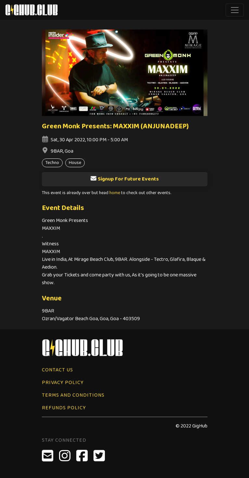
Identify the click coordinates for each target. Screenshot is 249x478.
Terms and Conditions (73, 395)
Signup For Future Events (124, 179)
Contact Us (57, 370)
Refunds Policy (64, 408)
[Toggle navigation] (235, 10)
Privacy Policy (63, 382)
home (114, 193)
